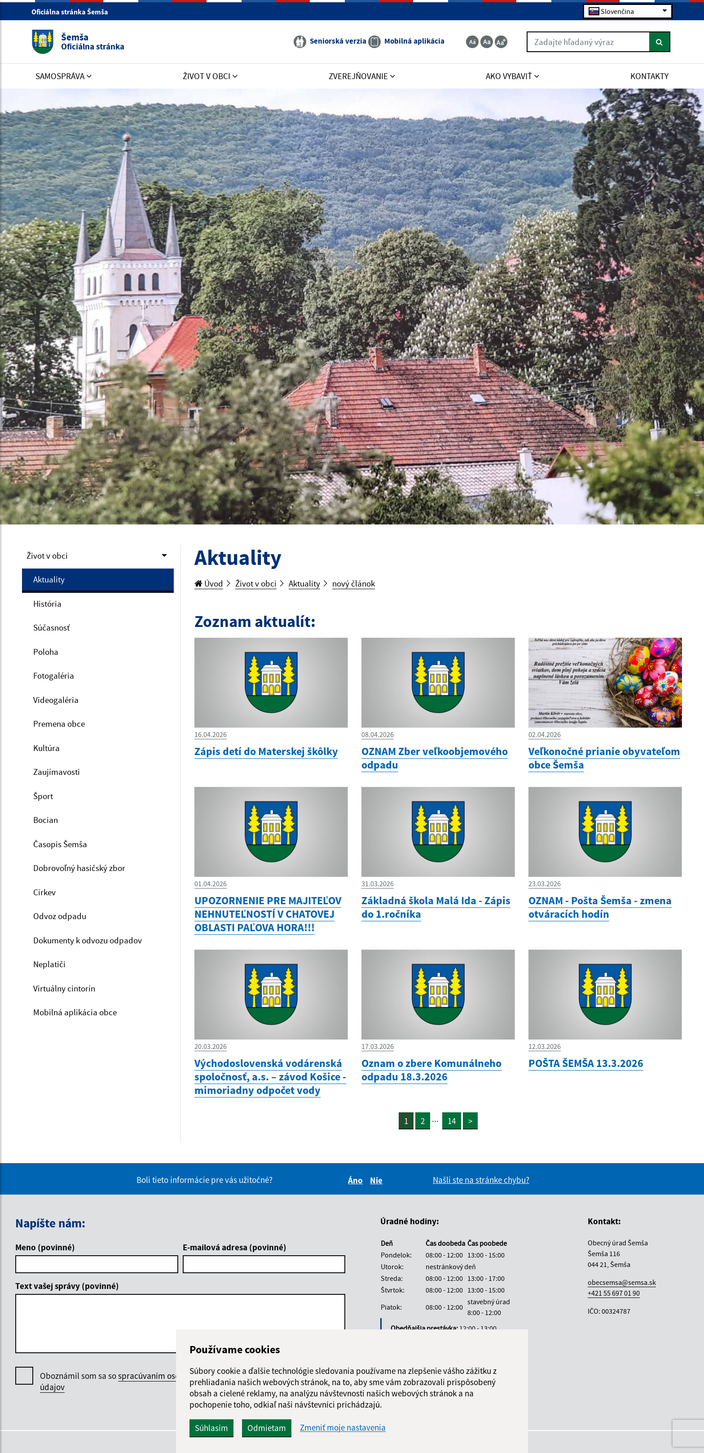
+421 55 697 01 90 (614, 1293)
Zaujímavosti (56, 771)
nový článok (353, 583)
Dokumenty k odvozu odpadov (87, 940)
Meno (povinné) (45, 1247)
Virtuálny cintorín (64, 988)
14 (452, 1120)
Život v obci (47, 555)
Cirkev (44, 892)
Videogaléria (56, 699)
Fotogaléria (53, 675)
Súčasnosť (51, 627)
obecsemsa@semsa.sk (622, 1282)
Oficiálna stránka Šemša (73, 11)
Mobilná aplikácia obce (75, 1012)
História (47, 603)
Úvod (208, 583)
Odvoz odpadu (59, 916)
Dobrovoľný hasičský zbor (79, 867)
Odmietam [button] (266, 1427)
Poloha (45, 651)
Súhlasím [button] (211, 1427)
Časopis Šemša (60, 844)
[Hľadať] (659, 41)
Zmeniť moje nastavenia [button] (343, 1427)
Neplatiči (49, 964)
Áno (356, 1180)
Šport (43, 796)
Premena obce (59, 723)
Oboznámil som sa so (121, 1381)
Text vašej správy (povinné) (67, 1285)
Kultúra (46, 747)
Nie (377, 1180)
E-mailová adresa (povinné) (234, 1247)
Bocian (45, 819)
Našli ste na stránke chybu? (481, 1179)
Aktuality (49, 579)
